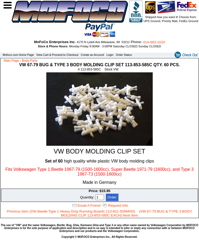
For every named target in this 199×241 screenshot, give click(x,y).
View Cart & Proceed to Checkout (57, 54)
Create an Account (92, 54)
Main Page (11, 61)
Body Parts (30, 61)
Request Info (118, 205)
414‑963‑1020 (154, 42)
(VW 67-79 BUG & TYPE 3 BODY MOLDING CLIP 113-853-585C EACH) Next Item (126, 213)
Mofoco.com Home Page (18, 54)
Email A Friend (88, 205)
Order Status (124, 54)
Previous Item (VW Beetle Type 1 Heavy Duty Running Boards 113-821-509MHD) (71, 211)
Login (109, 54)
